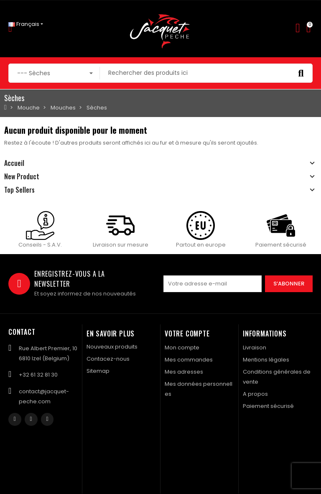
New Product (21, 176)
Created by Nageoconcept (276, 452)
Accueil (14, 163)
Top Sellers (19, 189)
